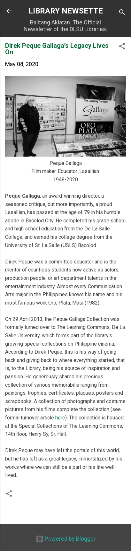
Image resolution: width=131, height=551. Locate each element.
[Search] (122, 13)
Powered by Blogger (66, 538)
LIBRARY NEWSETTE (65, 10)
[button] (122, 47)
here (60, 418)
